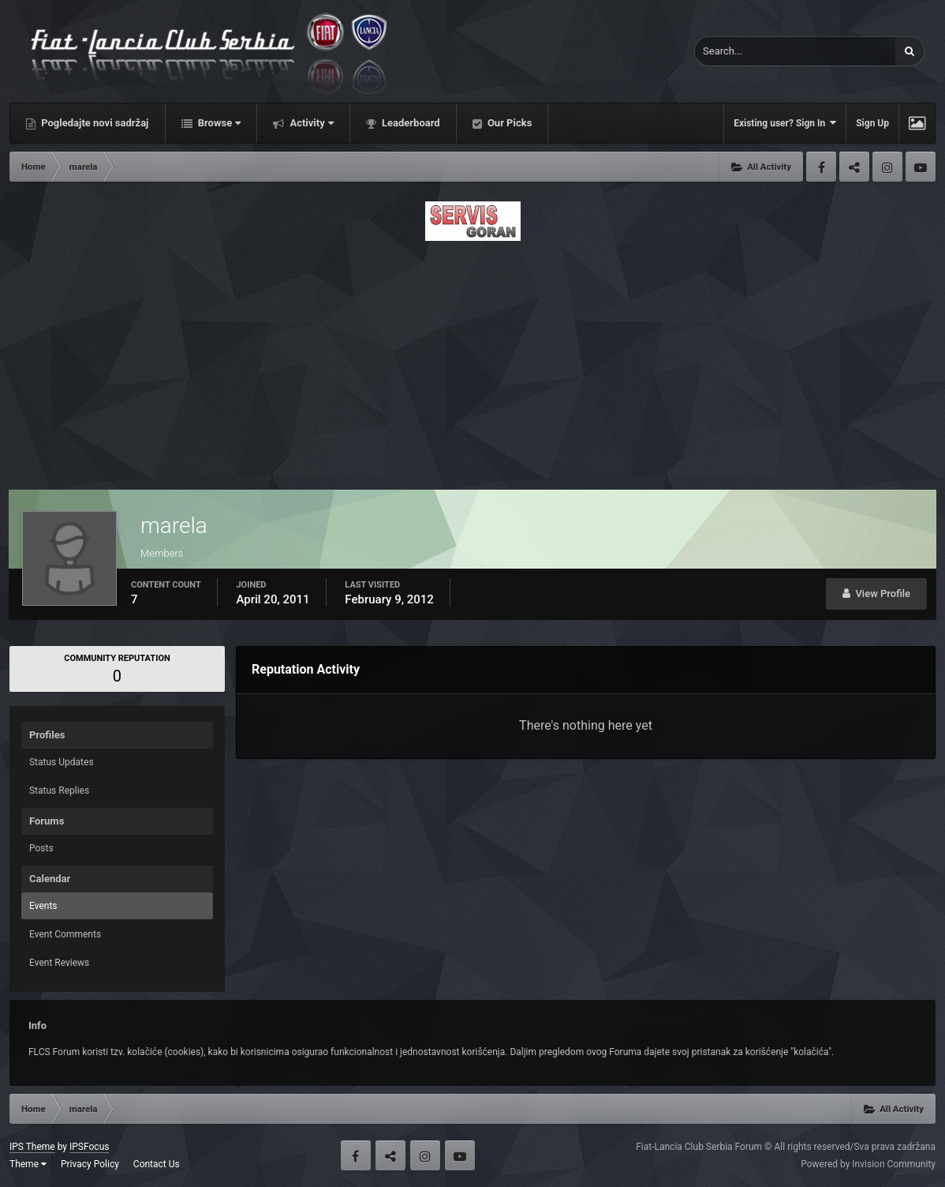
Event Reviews (59, 962)
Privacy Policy (90, 1164)
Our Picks (508, 123)
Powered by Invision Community (868, 1164)
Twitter (854, 167)
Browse (218, 123)
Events (43, 905)
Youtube (921, 167)
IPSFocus (89, 1146)
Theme (28, 1164)
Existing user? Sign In (785, 123)
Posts (41, 848)
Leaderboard (409, 123)
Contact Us (156, 1164)
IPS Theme (32, 1146)
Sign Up (872, 123)
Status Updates (61, 762)
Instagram (887, 167)
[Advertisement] (472, 360)
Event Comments (65, 934)
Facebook (821, 167)
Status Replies (59, 790)
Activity (310, 123)
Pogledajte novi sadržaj (94, 123)
